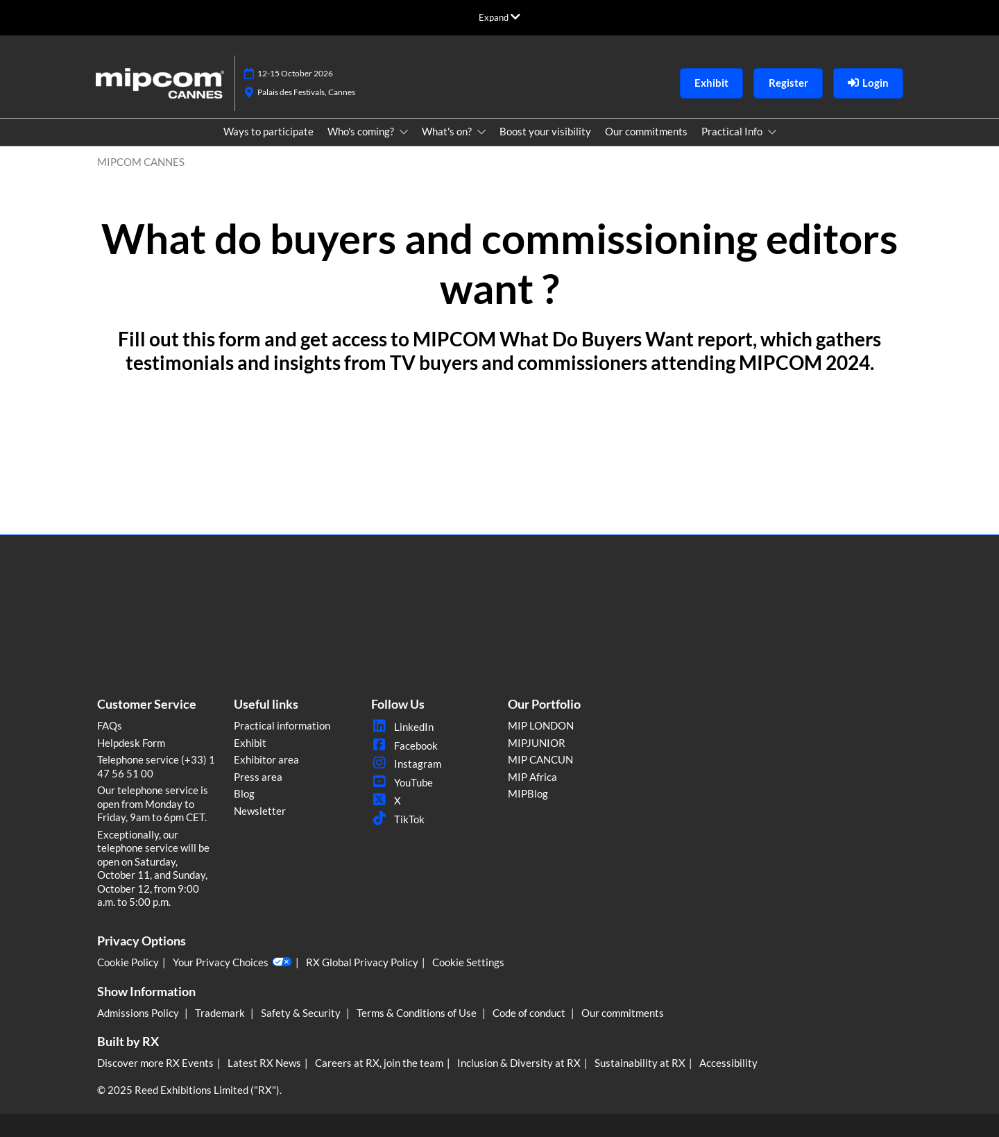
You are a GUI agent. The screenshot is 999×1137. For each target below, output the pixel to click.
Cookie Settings (468, 962)
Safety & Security (302, 1013)
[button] (711, 83)
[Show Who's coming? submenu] (404, 132)
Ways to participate (268, 131)
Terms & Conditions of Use (418, 1013)
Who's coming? (361, 131)
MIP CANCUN (540, 759)
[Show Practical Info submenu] (772, 132)
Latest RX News (264, 1062)
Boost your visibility (545, 131)
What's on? (448, 131)
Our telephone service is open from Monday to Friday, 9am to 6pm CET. (152, 803)
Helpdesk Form (131, 742)
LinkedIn (402, 727)
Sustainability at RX (640, 1062)
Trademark (221, 1013)
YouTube (402, 782)
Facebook (404, 745)
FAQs (109, 725)
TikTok (398, 819)
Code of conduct (530, 1013)
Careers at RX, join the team (379, 1062)
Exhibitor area (266, 759)
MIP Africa (532, 776)
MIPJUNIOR (536, 742)
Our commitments (646, 131)
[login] (868, 83)
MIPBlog (528, 793)
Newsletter (260, 811)
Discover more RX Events (155, 1062)
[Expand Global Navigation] (499, 17)
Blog (244, 793)
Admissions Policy (139, 1013)
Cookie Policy (128, 962)
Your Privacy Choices (232, 962)
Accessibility (728, 1062)
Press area (258, 776)
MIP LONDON (541, 725)
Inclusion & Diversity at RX (519, 1062)
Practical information (282, 725)
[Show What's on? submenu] (481, 132)
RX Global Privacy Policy (362, 962)
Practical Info (733, 131)
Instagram (406, 763)
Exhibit (250, 742)
